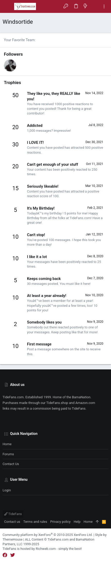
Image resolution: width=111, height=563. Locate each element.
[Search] (95, 6)
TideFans (13, 514)
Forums (8, 454)
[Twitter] (12, 555)
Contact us (11, 464)
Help (77, 522)
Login (7, 490)
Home (7, 444)
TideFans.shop (57, 403)
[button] (8, 6)
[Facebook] (5, 555)
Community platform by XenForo (47, 535)
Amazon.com (85, 403)
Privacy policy (60, 522)
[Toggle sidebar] (104, 6)
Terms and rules (35, 522)
